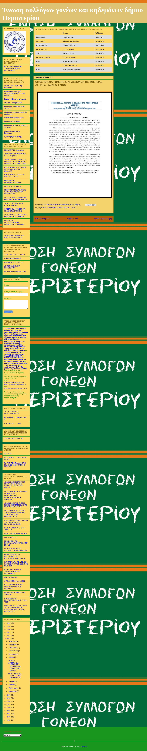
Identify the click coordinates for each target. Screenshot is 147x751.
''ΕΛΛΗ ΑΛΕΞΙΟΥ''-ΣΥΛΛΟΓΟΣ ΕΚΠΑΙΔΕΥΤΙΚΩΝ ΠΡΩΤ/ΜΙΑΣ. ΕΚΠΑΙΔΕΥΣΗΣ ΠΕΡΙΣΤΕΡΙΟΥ (15, 161)
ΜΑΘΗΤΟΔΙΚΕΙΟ (10, 577)
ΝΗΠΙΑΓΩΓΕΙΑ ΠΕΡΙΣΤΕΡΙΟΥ (15, 272)
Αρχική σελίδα (72, 219)
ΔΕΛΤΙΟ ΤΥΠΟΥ (46, 208)
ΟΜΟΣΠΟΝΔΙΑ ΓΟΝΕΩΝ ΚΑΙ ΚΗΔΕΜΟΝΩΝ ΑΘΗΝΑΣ (14, 210)
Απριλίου (12, 682)
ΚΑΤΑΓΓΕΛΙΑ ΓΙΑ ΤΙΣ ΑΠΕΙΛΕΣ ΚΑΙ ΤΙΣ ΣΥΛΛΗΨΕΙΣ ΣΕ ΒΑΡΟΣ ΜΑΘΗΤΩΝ (16, 564)
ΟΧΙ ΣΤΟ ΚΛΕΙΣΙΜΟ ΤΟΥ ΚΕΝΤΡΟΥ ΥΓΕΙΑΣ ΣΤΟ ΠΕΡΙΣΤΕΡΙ (13, 587)
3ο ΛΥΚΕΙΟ (8, 454)
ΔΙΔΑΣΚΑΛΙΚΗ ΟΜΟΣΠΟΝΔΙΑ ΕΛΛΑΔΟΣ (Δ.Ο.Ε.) (15, 155)
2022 (9, 636)
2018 (9, 701)
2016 (9, 707)
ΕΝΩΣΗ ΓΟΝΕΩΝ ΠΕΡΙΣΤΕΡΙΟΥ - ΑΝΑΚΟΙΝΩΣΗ (15, 676)
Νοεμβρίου (13, 644)
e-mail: (6, 384)
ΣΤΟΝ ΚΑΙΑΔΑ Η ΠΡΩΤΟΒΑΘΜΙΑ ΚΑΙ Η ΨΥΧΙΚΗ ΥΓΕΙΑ (15, 600)
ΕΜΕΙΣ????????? (10, 537)
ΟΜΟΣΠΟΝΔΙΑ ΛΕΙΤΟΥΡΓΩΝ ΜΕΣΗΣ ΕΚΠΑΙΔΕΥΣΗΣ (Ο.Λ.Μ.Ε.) (15, 169)
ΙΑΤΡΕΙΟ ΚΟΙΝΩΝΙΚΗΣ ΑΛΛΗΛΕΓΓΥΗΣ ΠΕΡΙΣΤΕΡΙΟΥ (15, 550)
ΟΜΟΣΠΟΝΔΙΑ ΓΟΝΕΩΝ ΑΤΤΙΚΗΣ (64, 208)
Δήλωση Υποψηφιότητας (13, 103)
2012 (9, 720)
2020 (9, 695)
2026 (9, 623)
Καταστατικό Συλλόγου (12, 122)
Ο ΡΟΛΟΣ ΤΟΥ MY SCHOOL (14, 581)
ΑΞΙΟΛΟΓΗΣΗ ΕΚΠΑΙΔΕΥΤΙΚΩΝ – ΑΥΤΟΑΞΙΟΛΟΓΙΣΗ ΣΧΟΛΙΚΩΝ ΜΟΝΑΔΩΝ (16, 522)
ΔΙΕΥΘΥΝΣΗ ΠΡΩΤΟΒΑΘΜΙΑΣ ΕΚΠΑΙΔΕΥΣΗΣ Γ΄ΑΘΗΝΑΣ (15, 216)
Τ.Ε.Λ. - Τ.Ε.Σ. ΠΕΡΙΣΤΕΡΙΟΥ (14, 255)
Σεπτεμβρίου (13, 651)
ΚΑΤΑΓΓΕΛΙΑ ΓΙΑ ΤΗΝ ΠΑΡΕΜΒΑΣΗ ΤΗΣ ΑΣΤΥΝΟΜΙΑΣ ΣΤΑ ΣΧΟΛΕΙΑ (14, 556)
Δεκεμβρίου (13, 641)
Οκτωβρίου (13, 648)
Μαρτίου (12, 685)
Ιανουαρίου (13, 691)
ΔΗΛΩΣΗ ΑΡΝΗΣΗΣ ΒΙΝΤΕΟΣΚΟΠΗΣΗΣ (11, 413)
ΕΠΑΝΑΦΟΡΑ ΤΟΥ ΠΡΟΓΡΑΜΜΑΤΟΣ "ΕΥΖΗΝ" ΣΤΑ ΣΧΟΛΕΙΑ (16, 543)
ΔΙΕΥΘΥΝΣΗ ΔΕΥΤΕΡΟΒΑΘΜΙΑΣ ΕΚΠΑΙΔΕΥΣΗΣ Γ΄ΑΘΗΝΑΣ (14, 222)
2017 (9, 704)
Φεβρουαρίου (14, 688)
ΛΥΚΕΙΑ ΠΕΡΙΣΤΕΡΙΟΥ (12, 258)
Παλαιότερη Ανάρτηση (103, 219)
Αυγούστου (13, 654)
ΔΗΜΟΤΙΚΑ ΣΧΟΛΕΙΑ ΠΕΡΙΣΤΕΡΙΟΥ (12, 267)
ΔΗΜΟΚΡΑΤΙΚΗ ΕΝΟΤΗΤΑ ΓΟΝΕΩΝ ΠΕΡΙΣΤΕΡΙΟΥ (14, 237)
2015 (9, 711)
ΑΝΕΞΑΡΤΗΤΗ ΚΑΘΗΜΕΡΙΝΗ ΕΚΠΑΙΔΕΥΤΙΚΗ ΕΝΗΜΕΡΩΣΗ (15, 198)
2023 (9, 632)
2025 (9, 626)
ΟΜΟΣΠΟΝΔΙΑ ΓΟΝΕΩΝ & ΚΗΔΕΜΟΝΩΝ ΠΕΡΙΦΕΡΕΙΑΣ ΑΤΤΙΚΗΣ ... (14, 667)
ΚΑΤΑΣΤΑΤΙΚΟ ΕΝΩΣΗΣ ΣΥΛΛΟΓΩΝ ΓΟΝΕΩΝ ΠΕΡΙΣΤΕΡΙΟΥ (13, 68)
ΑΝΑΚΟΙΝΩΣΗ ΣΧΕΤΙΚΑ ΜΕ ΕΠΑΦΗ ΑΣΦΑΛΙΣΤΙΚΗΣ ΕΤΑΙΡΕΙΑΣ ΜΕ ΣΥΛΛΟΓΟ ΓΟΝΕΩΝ (14, 485)
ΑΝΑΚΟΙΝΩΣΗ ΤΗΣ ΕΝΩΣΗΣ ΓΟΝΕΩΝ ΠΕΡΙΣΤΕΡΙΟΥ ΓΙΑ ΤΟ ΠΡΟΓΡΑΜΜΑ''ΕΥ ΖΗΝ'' (15, 505)
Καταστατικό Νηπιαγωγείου (14, 118)
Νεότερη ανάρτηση (42, 219)
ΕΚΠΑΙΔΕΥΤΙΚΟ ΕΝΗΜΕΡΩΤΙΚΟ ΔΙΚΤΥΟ (13, 181)
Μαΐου (11, 660)
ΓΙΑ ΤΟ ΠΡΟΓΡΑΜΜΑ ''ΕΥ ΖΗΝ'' (15, 533)
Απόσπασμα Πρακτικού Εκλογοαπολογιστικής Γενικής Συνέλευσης (14, 93)
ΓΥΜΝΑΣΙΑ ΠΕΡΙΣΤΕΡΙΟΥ (13, 262)
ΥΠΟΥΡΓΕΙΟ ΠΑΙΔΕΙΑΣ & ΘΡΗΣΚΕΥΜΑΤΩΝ (13, 204)
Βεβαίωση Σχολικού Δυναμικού (15, 99)
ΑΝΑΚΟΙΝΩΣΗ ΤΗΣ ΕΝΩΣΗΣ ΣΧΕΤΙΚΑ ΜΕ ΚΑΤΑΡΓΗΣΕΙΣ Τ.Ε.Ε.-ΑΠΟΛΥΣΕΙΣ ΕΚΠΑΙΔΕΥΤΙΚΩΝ (14, 513)
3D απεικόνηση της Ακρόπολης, (12, 366)
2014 (9, 714)
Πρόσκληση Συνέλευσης (12, 137)
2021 (9, 639)
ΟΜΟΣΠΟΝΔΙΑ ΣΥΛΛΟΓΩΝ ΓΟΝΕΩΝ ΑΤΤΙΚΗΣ (14, 176)
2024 (9, 629)
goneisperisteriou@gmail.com (14, 382)
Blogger (84, 746)
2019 (9, 698)
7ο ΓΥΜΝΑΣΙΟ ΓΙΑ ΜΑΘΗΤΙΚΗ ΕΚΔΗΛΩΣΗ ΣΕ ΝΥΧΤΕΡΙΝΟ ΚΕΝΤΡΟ (15, 465)
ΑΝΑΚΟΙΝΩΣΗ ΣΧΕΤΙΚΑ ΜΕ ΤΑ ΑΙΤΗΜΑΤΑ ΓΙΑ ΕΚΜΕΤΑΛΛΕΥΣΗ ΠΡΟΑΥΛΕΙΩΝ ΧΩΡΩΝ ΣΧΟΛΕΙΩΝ (15, 495)
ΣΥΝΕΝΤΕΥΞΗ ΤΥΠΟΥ (12, 423)
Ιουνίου (11, 657)
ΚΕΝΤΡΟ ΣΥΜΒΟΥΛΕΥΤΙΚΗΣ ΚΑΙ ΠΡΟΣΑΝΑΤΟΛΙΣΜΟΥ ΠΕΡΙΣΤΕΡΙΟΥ (15, 192)
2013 (9, 717)
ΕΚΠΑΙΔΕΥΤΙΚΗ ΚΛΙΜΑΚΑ (14, 150)
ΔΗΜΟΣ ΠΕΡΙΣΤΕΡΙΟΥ (12, 186)
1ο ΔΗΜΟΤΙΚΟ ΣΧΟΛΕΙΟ (13, 438)
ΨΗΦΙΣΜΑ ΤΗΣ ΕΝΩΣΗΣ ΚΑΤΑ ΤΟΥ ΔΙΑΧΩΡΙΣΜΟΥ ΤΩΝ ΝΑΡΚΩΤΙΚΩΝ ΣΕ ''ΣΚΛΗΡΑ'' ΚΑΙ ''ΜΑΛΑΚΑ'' (15, 608)
